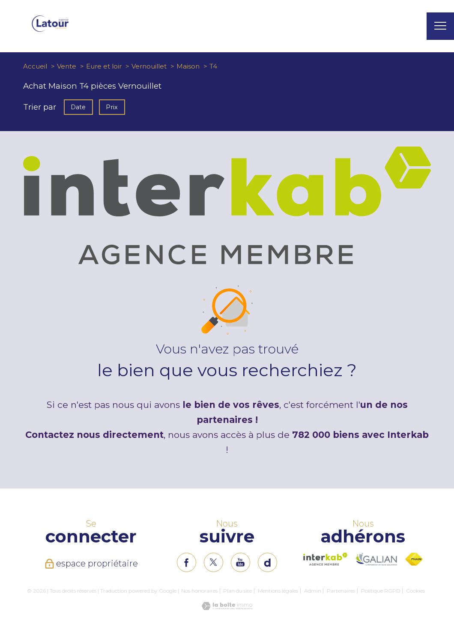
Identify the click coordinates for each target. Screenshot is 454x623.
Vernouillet (149, 66)
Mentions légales (278, 590)
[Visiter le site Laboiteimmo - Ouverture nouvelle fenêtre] (227, 607)
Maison (188, 66)
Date (78, 107)
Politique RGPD (380, 590)
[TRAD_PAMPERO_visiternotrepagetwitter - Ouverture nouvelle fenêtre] (213, 562)
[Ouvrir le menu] (440, 26)
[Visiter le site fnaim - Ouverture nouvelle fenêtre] (414, 559)
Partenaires (341, 590)
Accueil (35, 66)
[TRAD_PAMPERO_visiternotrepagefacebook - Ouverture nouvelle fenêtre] (186, 562)
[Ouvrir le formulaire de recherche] (412, 26)
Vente (66, 66)
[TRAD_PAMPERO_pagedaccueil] (50, 30)
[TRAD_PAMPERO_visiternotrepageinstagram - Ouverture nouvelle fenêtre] (240, 562)
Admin (312, 590)
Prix (112, 107)
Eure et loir (104, 66)
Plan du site (237, 590)
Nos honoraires (199, 590)
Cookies (415, 591)
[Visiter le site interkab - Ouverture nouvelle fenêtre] (325, 559)
